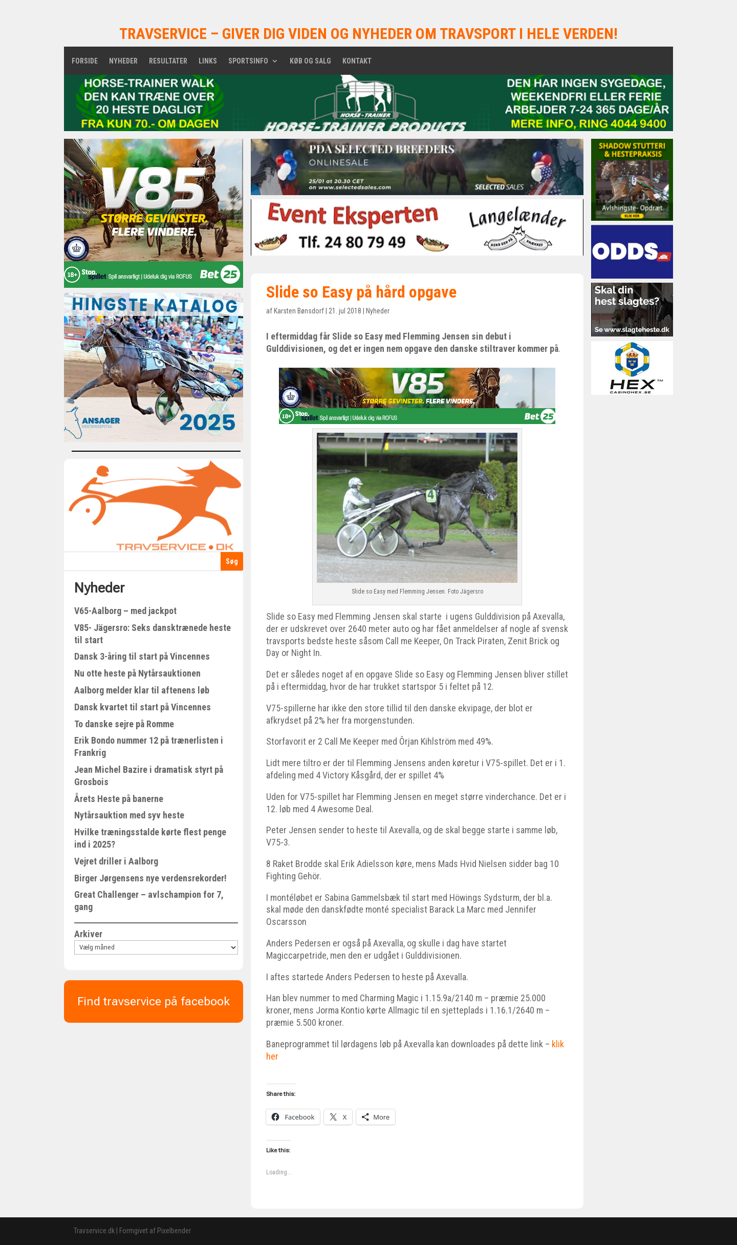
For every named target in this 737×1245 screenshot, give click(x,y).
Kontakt (357, 61)
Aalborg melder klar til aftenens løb (141, 690)
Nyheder (123, 61)
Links (208, 61)
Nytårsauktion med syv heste (129, 815)
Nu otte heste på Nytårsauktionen (137, 673)
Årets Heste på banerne (118, 798)
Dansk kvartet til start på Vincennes (142, 707)
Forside (85, 61)
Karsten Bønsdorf (299, 311)
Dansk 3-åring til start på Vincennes (142, 656)
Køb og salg (310, 61)
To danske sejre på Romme (124, 724)
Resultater (168, 61)
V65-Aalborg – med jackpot (125, 610)
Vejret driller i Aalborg (116, 861)
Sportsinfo (248, 61)
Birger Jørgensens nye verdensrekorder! (150, 878)
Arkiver (88, 934)
